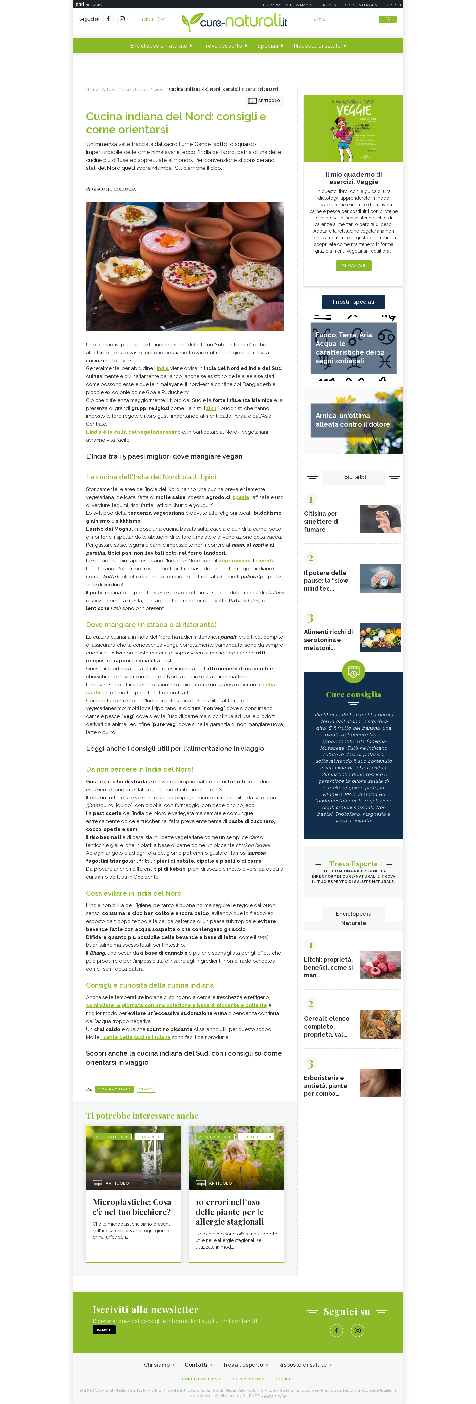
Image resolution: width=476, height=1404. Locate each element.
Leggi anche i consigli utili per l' (137, 748)
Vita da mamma (300, 5)
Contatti (196, 1364)
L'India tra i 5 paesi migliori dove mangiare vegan (165, 456)
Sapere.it (394, 5)
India (163, 368)
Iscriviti (153, 19)
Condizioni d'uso (201, 1378)
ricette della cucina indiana (135, 1037)
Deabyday (272, 5)
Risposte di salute (317, 46)
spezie (241, 497)
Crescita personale (363, 5)
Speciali (268, 46)
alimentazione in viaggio (227, 748)
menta (266, 560)
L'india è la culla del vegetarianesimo (133, 432)
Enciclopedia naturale (158, 46)
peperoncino (234, 560)
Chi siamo (157, 1364)
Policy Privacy (248, 1378)
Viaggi (146, 1088)
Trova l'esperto (222, 46)
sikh (211, 408)
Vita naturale (114, 1088)
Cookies (285, 1378)
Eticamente (329, 5)
